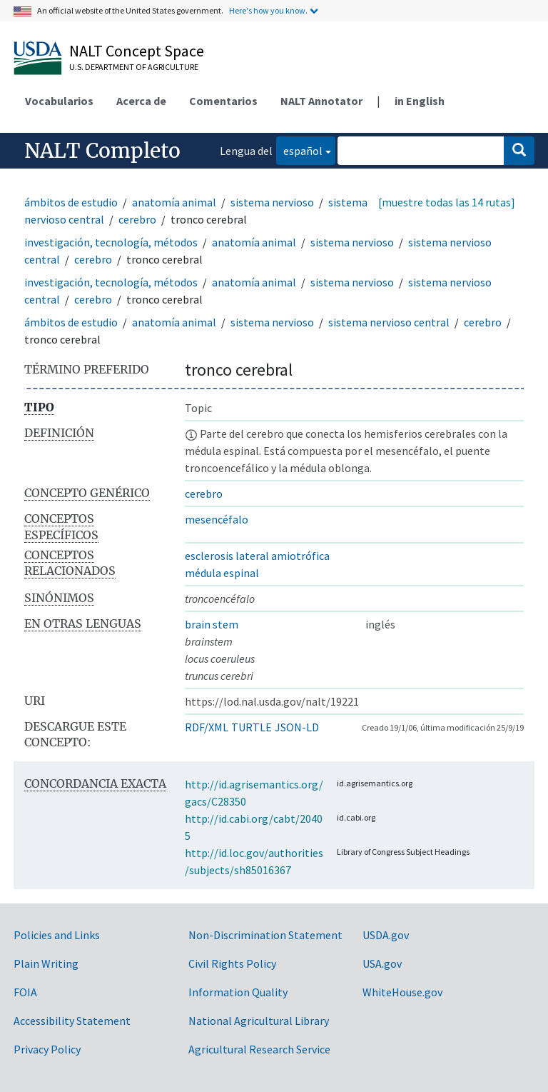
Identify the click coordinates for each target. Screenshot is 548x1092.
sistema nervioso (272, 202)
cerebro (137, 219)
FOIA (25, 992)
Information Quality (238, 992)
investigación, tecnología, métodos (111, 242)
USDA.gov (385, 935)
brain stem (211, 624)
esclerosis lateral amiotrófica (257, 555)
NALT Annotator (321, 101)
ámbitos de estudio (71, 202)
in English (420, 101)
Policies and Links (57, 935)
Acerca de (141, 101)
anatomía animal (174, 202)
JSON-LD (297, 727)
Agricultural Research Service (259, 1049)
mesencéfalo (216, 519)
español (299, 149)
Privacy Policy (47, 1049)
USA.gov (382, 963)
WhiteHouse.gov (402, 992)
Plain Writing (46, 963)
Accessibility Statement (72, 1020)
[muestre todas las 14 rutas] (446, 202)
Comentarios (223, 101)
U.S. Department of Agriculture (133, 66)
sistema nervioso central (389, 322)
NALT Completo (102, 151)
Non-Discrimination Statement (265, 935)
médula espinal (222, 573)
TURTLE (251, 727)
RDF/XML (206, 727)
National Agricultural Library (258, 1020)
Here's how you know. (268, 10)
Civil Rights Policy (232, 963)
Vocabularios (59, 101)
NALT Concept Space (136, 51)
